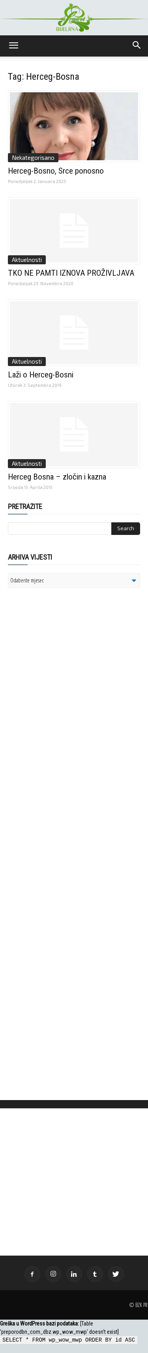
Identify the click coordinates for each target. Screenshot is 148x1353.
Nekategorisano (33, 157)
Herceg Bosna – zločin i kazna (57, 477)
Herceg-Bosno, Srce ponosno (56, 171)
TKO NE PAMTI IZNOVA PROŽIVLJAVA (71, 273)
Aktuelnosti (27, 259)
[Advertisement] (69, 695)
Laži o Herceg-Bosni (40, 374)
